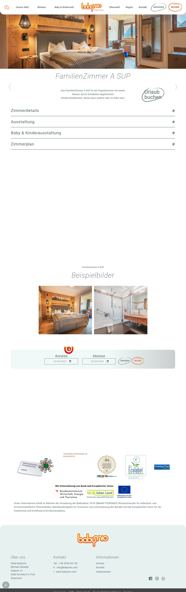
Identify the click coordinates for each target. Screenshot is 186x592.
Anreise (59, 356)
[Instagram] (157, 578)
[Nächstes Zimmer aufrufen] (176, 87)
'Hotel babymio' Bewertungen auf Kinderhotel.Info (75, 455)
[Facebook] (150, 578)
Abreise (97, 356)
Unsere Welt (23, 7)
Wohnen (42, 7)
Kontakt (143, 7)
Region (129, 7)
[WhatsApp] (164, 578)
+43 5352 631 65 (68, 563)
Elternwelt (114, 7)
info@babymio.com (67, 567)
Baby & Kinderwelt (64, 7)
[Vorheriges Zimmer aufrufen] (10, 87)
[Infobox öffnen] (7, 7)
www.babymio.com (66, 571)
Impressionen (103, 571)
